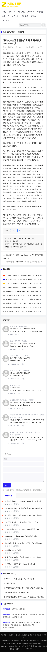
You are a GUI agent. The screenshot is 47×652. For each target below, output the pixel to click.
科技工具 (24, 635)
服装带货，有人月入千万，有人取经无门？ (19, 579)
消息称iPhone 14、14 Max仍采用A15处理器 (23, 311)
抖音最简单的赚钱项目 (13, 550)
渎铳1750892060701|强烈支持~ (19, 356)
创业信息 (17, 635)
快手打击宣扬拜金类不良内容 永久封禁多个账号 (25, 262)
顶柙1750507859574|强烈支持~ (19, 326)
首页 (4, 12)
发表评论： (7, 454)
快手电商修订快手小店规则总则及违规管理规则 (23, 307)
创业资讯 (21, 32)
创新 (13, 230)
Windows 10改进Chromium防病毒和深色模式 (22, 291)
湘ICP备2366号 (20, 646)
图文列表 (21, 12)
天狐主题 (24, 16)
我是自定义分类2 (28, 625)
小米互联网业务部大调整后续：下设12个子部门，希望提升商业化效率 (24, 522)
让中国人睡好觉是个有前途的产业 (16, 592)
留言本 (33, 16)
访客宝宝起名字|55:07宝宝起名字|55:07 (22, 400)
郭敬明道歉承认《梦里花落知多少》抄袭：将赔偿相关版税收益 (24, 515)
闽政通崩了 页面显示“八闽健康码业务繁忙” (20, 564)
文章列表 (30, 12)
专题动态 (40, 12)
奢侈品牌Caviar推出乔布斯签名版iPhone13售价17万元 (24, 557)
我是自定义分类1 (16, 625)
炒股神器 (31, 635)
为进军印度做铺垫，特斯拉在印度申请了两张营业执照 (26, 275)
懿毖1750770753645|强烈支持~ (19, 341)
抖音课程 (6, 625)
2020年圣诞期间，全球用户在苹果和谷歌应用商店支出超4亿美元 (24, 508)
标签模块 (5, 21)
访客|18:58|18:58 (15, 385)
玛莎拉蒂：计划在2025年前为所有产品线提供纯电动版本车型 (24, 543)
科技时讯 (5, 16)
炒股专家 (15, 16)
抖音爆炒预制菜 (9, 583)
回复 (23, 334)
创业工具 (12, 12)
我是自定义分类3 (8, 627)
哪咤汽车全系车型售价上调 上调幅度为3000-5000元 (25, 303)
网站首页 (3, 635)
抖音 (20, 230)
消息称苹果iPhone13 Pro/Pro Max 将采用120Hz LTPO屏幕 (22, 529)
